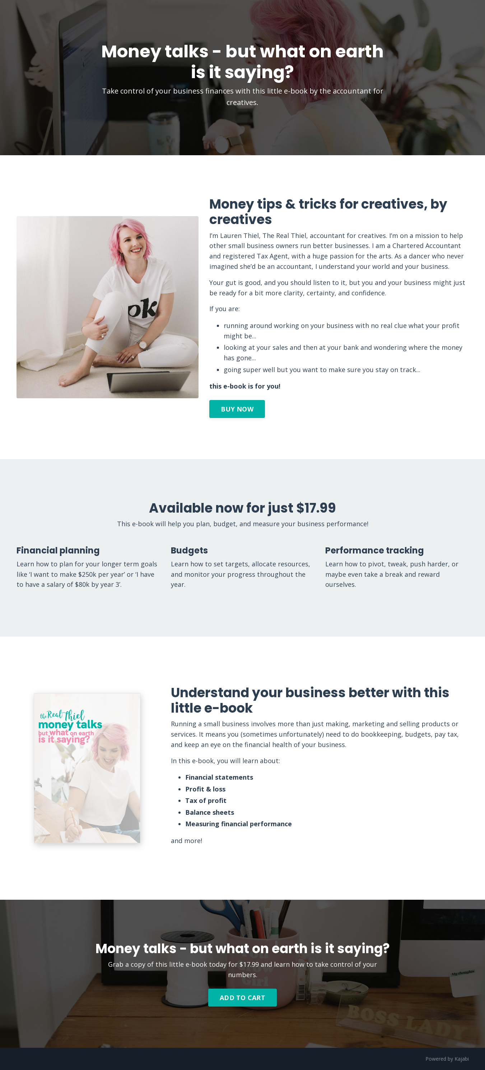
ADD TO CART (242, 997)
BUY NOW (237, 409)
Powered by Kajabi (447, 1058)
